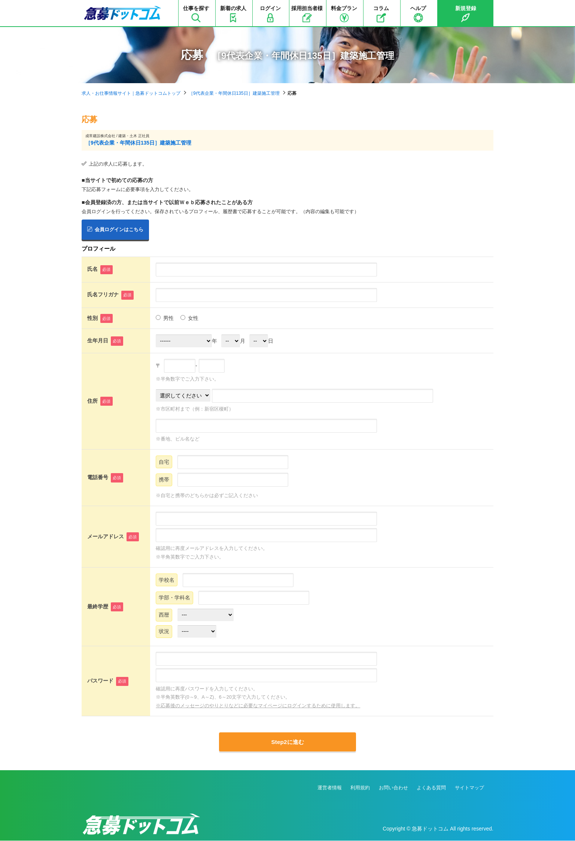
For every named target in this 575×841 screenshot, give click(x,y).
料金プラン (344, 13)
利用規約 (360, 788)
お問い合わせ (393, 788)
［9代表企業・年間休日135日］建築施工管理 (234, 93)
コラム (381, 13)
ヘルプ (418, 13)
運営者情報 (329, 788)
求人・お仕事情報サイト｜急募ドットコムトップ (131, 93)
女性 (189, 318)
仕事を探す (196, 13)
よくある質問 (431, 788)
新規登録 (465, 13)
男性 (165, 318)
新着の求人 (233, 13)
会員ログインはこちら (115, 229)
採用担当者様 (307, 13)
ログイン (270, 13)
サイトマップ (469, 788)
